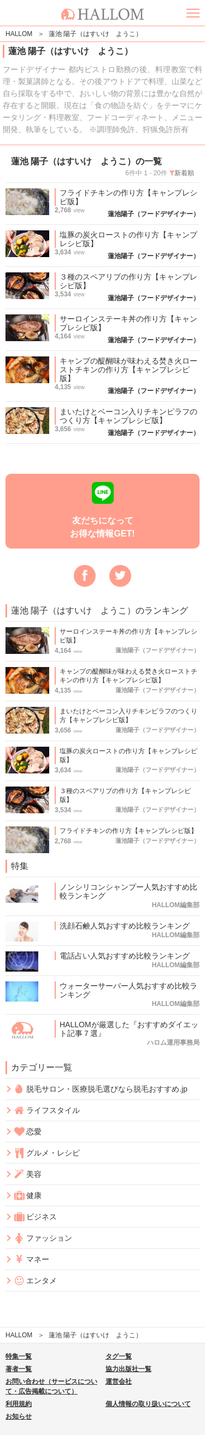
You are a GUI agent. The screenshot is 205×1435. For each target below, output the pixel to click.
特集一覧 (18, 1356)
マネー (31, 1259)
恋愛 (28, 1132)
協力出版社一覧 (128, 1369)
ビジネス (35, 1217)
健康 (28, 1195)
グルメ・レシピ (47, 1153)
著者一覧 (18, 1369)
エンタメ (35, 1281)
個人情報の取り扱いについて (148, 1404)
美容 (28, 1174)
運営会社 (119, 1381)
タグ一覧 (119, 1356)
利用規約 (18, 1404)
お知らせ (18, 1416)
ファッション (43, 1238)
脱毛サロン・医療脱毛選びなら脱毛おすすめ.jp (101, 1089)
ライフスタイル (47, 1110)
